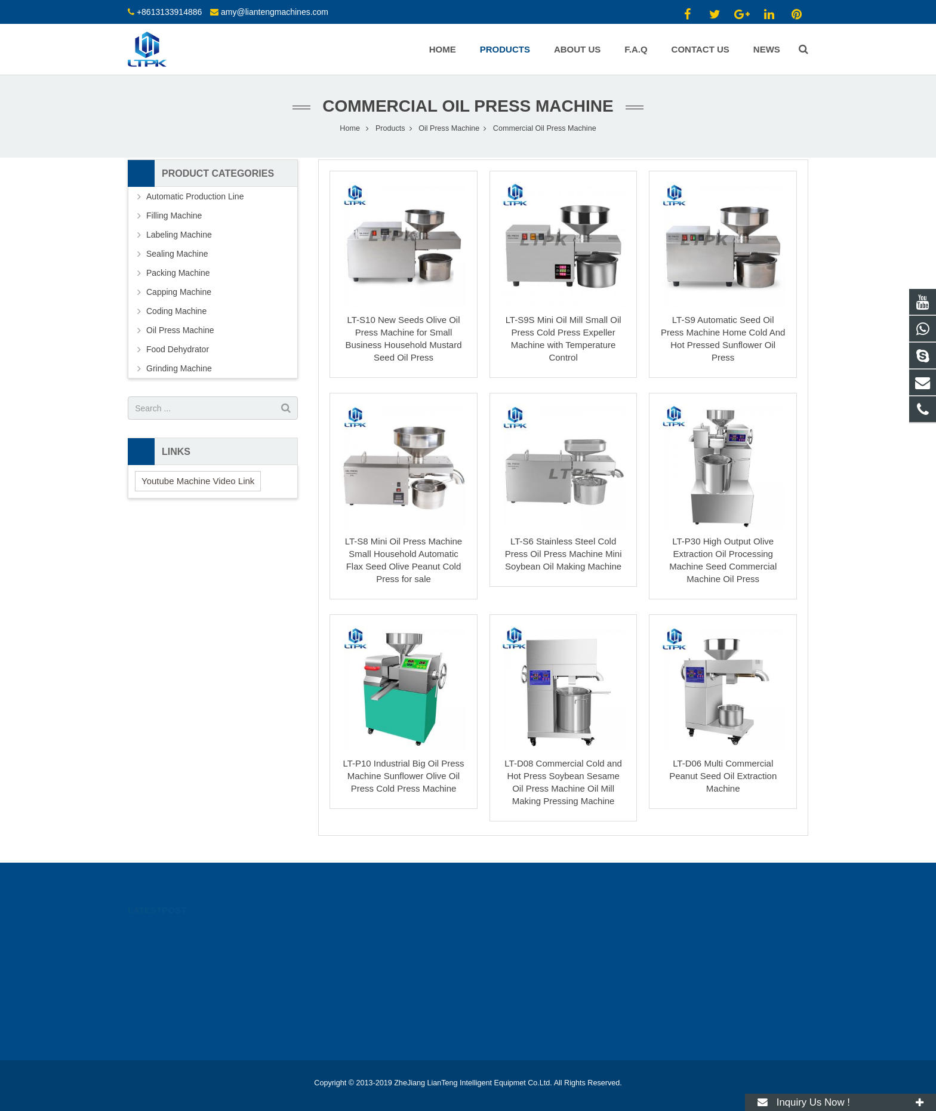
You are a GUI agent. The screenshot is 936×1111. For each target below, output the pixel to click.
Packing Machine (178, 273)
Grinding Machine (179, 368)
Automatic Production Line (195, 196)
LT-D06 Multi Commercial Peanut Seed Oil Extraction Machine (723, 775)
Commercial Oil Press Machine (467, 106)
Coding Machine (176, 311)
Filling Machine (174, 215)
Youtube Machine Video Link (197, 481)
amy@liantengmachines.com (274, 12)
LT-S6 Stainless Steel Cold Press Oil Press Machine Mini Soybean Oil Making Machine (563, 553)
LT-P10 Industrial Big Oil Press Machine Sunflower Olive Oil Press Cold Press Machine (403, 775)
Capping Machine (178, 292)
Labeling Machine (179, 234)
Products (390, 128)
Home (350, 128)
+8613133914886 (169, 12)
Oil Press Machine (448, 128)
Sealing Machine (177, 253)
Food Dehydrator (177, 349)
